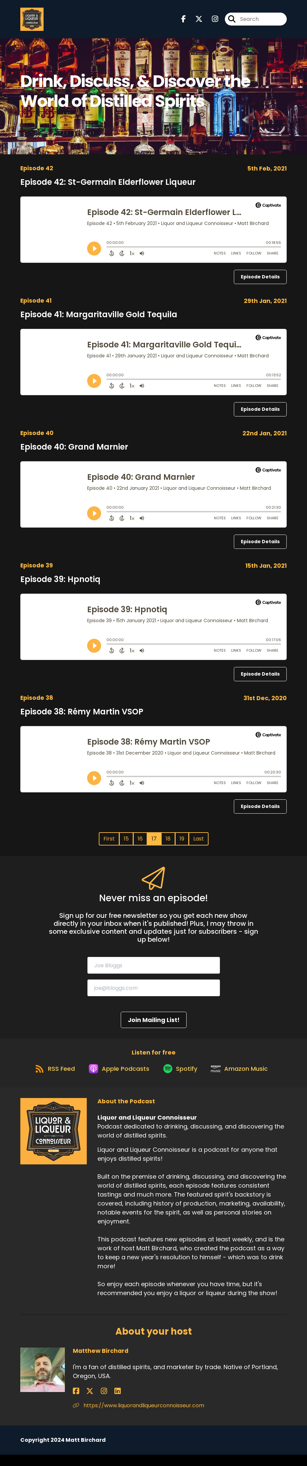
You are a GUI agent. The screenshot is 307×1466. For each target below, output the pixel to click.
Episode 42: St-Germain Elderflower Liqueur (108, 187)
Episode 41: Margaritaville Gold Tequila (98, 319)
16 (140, 843)
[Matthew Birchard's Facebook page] (76, 1402)
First (109, 843)
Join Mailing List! (154, 1025)
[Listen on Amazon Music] (244, 1079)
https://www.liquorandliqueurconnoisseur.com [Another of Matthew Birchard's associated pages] (138, 1417)
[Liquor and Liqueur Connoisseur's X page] (195, 22)
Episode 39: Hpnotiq (60, 584)
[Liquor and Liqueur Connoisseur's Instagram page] (211, 22)
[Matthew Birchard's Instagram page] (92, 1402)
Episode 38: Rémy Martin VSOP (81, 716)
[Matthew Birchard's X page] (84, 1402)
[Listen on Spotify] (181, 1079)
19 (182, 843)
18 (168, 843)
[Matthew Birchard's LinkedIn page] (100, 1402)
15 (126, 843)
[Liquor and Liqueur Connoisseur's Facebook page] (183, 22)
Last (198, 843)
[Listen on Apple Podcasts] (116, 1079)
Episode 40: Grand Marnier (74, 451)
